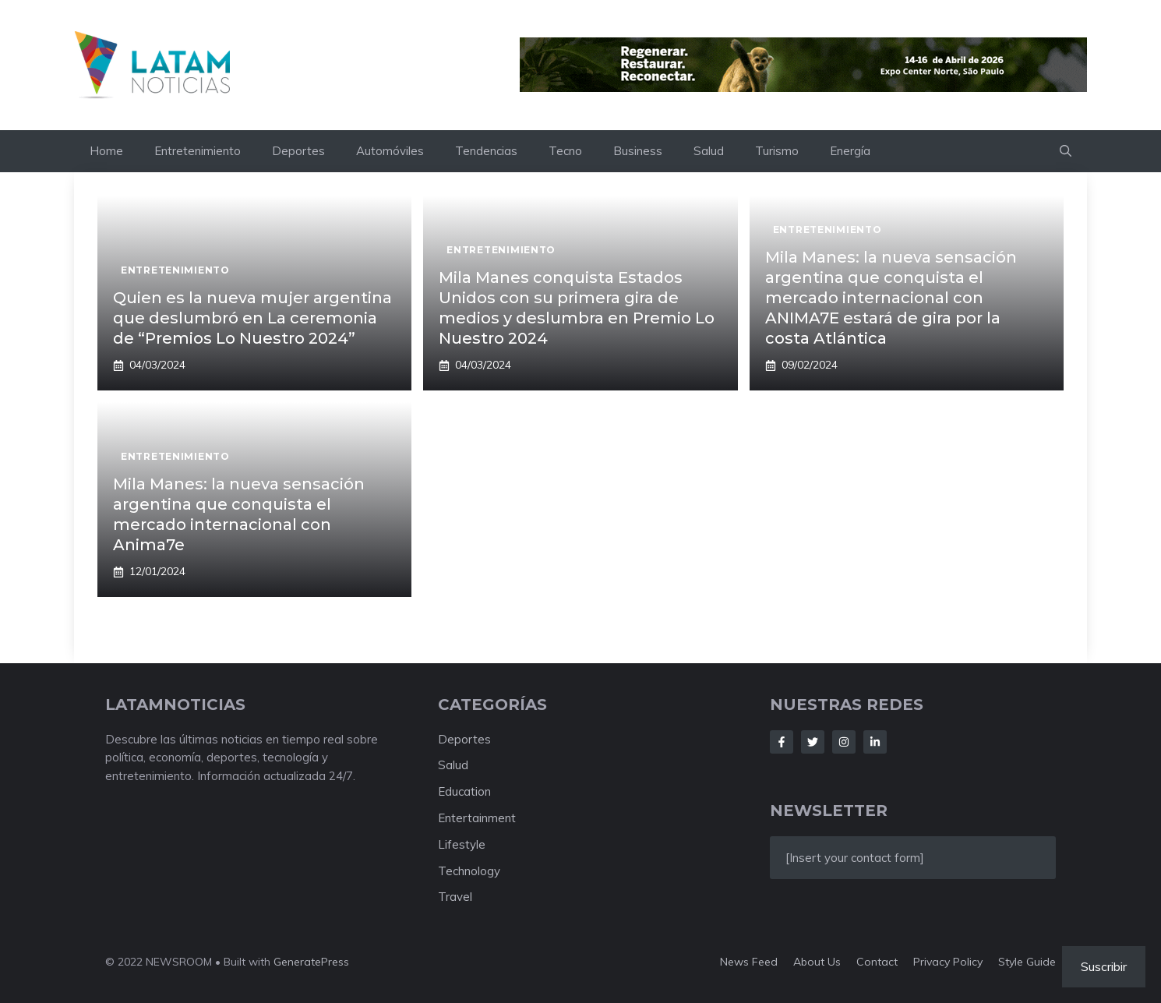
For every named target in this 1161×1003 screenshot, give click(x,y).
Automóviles (390, 150)
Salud (708, 150)
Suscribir (1104, 966)
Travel (455, 896)
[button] (1065, 151)
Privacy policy (948, 962)
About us (817, 962)
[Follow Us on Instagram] (844, 742)
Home (106, 150)
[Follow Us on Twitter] (812, 742)
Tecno (565, 150)
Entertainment (477, 818)
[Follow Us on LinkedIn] (875, 742)
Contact (877, 962)
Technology (469, 870)
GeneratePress (311, 962)
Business (637, 150)
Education (464, 791)
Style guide (1027, 962)
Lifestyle (461, 844)
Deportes (298, 150)
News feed (749, 962)
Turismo (777, 150)
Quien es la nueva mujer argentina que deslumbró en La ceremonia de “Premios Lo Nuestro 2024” (252, 318)
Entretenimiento (197, 150)
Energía (850, 150)
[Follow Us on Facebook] (781, 742)
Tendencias (486, 150)
